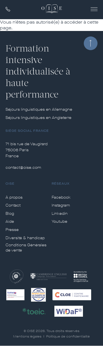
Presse (12, 229)
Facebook (61, 197)
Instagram (61, 205)
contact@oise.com (23, 167)
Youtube (59, 221)
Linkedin (60, 213)
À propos (14, 197)
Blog (9, 213)
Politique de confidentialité (68, 336)
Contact (13, 205)
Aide (9, 221)
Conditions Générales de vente (25, 248)
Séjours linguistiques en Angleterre (38, 117)
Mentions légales (27, 336)
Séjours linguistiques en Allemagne (38, 109)
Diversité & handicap (25, 238)
